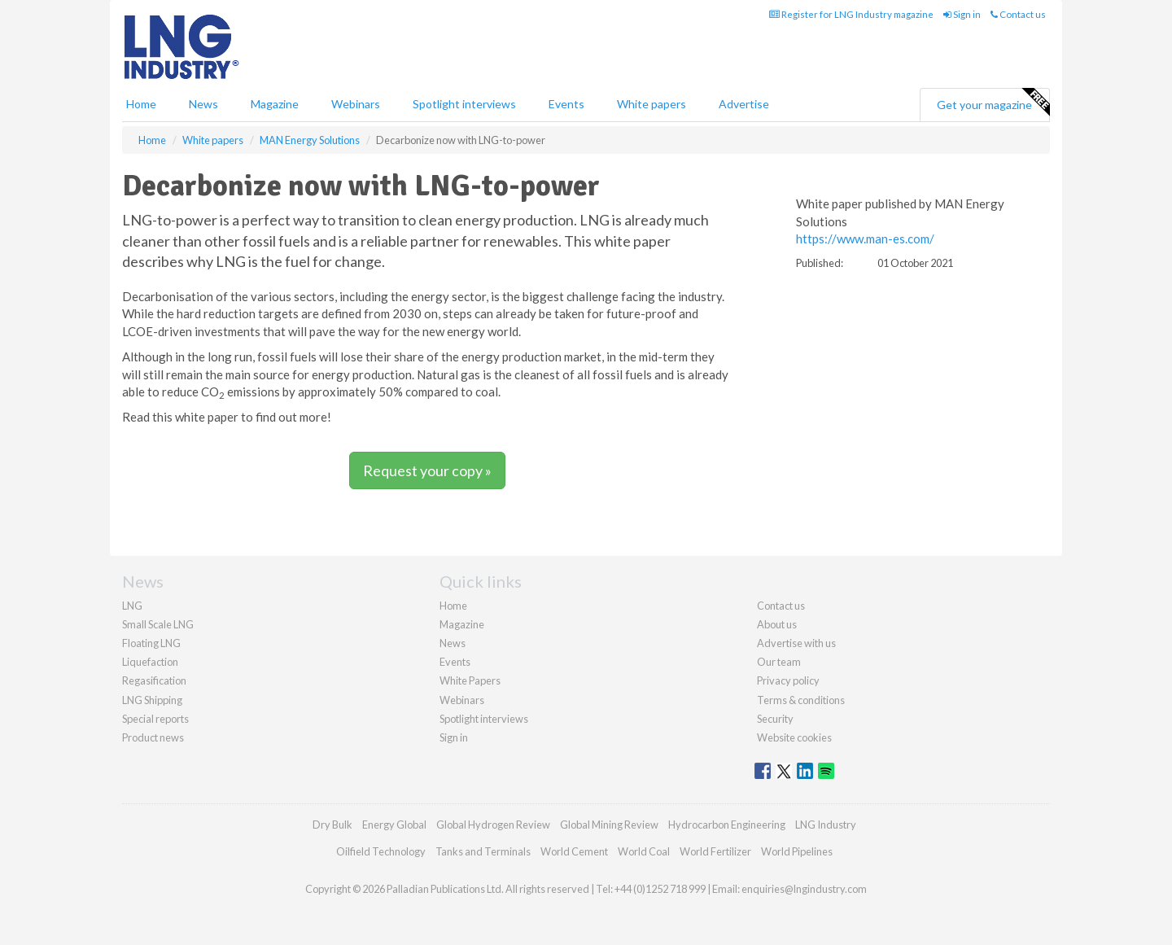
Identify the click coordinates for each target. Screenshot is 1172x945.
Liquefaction (150, 661)
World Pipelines (797, 851)
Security (775, 718)
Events (566, 104)
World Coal (644, 851)
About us (777, 624)
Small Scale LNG (158, 624)
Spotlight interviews (464, 104)
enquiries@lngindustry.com (804, 888)
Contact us (1018, 14)
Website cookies (794, 737)
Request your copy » (427, 470)
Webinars (355, 104)
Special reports (155, 718)
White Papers (470, 680)
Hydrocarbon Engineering (726, 824)
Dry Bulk (332, 824)
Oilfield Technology (381, 851)
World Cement (574, 851)
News (453, 643)
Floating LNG (151, 643)
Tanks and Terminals (483, 851)
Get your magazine (993, 102)
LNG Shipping (152, 700)
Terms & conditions (801, 700)
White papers (651, 104)
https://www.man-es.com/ (865, 238)
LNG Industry (825, 824)
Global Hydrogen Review (493, 824)
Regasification (154, 680)
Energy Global (394, 824)
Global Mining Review (609, 824)
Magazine (275, 104)
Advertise (744, 104)
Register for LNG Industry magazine (851, 14)
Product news (153, 737)
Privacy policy (788, 680)
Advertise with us (796, 643)
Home (141, 104)
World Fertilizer (715, 851)
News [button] (203, 104)
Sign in (962, 14)
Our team (779, 661)
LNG (132, 605)
